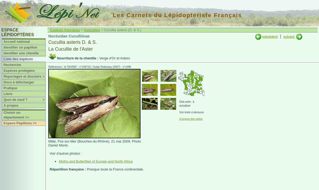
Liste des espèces (18, 59)
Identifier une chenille (21, 53)
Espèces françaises (65, 30)
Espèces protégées (19, 71)
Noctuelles (92, 30)
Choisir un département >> (16, 115)
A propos (10, 105)
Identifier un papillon (20, 47)
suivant (289, 37)
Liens (7, 94)
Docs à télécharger (18, 82)
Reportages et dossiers (24, 76)
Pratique (10, 88)
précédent (270, 37)
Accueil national (16, 42)
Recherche (12, 65)
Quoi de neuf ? (24, 99)
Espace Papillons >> (20, 123)
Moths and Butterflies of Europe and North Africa (96, 161)
